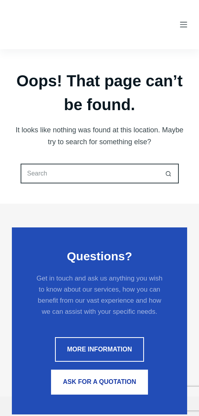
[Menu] (183, 24)
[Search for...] (90, 173)
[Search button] (169, 173)
